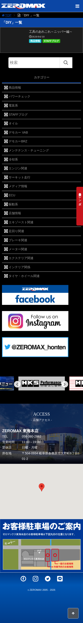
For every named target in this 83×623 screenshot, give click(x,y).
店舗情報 (15, 213)
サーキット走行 (19, 177)
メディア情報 (18, 186)
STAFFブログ (51, 41)
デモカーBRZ (18, 141)
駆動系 (13, 204)
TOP (6, 15)
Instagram (35, 578)
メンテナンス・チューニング (29, 150)
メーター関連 (18, 249)
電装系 (13, 105)
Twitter (47, 578)
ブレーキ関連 (18, 240)
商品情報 (35, 41)
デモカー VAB (18, 132)
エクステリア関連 (21, 258)
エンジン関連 (18, 168)
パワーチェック (19, 96)
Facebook (23, 578)
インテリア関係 (19, 267)
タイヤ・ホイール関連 (24, 276)
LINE (60, 578)
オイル (13, 123)
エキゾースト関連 (21, 222)
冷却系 (13, 159)
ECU (12, 195)
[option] (41, 383)
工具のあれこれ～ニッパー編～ (50, 31)
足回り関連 (16, 231)
